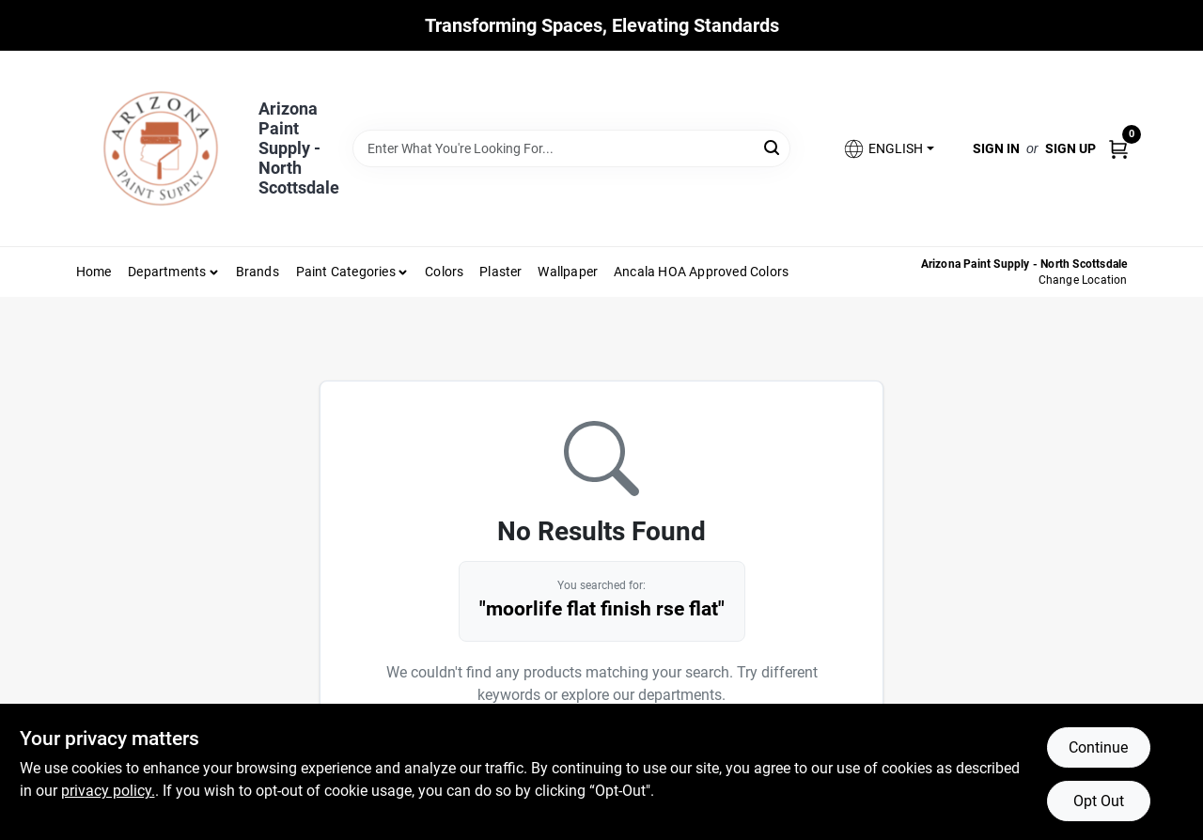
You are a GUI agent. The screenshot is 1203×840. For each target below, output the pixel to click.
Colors (444, 271)
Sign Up (1070, 148)
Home (94, 271)
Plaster (500, 271)
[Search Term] (571, 148)
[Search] (773, 147)
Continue (1098, 747)
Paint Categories (346, 271)
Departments (167, 271)
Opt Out (1098, 801)
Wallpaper (568, 271)
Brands (257, 271)
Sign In (996, 148)
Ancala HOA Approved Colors (701, 271)
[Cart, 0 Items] (1118, 148)
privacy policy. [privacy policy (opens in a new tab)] (108, 791)
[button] (888, 149)
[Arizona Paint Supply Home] (160, 148)
